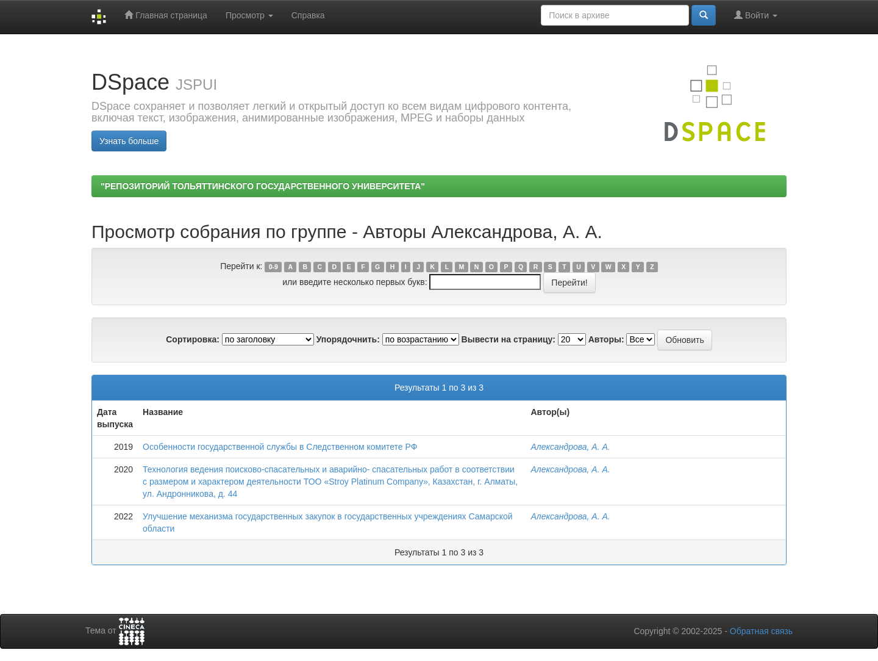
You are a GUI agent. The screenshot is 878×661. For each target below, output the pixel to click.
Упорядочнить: (348, 339)
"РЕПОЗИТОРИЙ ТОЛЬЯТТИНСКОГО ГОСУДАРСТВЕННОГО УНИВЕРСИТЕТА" (263, 186)
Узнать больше (129, 141)
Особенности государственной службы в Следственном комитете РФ (280, 447)
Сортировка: (193, 339)
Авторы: (606, 339)
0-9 (273, 266)
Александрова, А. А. (570, 447)
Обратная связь (761, 631)
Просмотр (249, 15)
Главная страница (165, 15)
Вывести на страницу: (508, 339)
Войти (755, 15)
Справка (308, 15)
